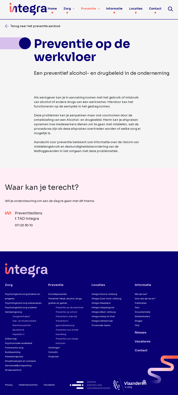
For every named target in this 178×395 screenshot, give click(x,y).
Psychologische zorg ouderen (21, 307)
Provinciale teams (101, 325)
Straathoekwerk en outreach (20, 361)
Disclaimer (49, 385)
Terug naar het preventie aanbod (35, 26)
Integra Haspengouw (103, 307)
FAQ (137, 325)
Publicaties (141, 303)
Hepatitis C (18, 334)
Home (52, 8)
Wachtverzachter (21, 325)
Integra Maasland (101, 303)
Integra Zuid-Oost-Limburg (106, 298)
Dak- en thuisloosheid (24, 321)
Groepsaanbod (13, 370)
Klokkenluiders (142, 316)
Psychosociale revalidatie (18, 343)
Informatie (114, 8)
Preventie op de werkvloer (70, 307)
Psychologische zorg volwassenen (23, 303)
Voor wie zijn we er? (145, 298)
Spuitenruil (18, 330)
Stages (138, 321)
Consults (53, 352)
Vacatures (142, 341)
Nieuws (140, 332)
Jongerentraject (21, 316)
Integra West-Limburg (104, 312)
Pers (137, 307)
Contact (155, 8)
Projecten (53, 356)
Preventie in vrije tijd (66, 316)
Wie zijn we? (141, 294)
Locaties (135, 8)
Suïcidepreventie (57, 294)
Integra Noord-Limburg (104, 294)
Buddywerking (12, 352)
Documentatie (142, 312)
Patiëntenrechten (28, 385)
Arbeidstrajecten (14, 356)
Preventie (90, 8)
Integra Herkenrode (102, 321)
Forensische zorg (14, 347)
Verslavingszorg (13, 312)
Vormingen (54, 347)
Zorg (67, 8)
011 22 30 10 (24, 225)
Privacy (9, 385)
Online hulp (11, 338)
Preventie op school (66, 312)
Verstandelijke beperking (18, 365)
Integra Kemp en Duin (103, 316)
